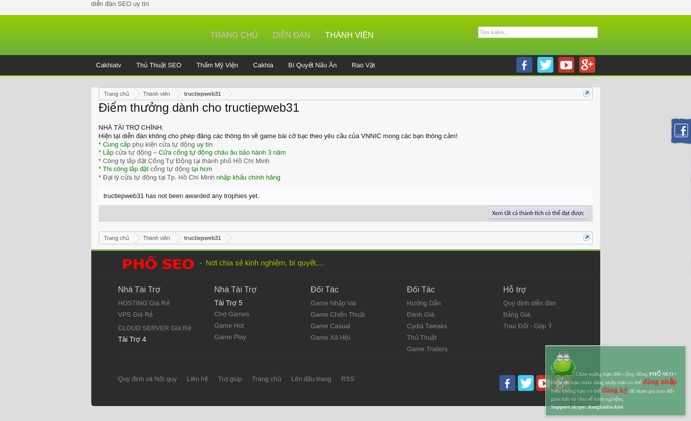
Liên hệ (197, 379)
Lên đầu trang (311, 379)
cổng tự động (170, 169)
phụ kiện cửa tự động (163, 144)
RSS (348, 379)
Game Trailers (427, 349)
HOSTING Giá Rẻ (144, 303)
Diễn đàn (291, 35)
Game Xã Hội (330, 337)
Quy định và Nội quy (147, 379)
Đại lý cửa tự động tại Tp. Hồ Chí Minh (159, 177)
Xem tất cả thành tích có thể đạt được (538, 213)
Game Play (230, 337)
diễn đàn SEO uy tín (120, 3)
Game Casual (330, 326)
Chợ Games (232, 314)
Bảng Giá (516, 314)
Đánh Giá (421, 314)
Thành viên (349, 35)
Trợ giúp (230, 379)
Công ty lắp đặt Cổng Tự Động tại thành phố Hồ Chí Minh (186, 161)
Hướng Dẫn (424, 303)
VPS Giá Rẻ (135, 314)
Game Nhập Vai (333, 303)
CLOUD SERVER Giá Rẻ (154, 328)
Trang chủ (234, 35)
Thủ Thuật (422, 337)
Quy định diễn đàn (529, 303)
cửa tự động (133, 152)
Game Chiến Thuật (338, 314)
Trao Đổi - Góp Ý (528, 326)
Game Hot (229, 325)
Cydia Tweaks (427, 326)
